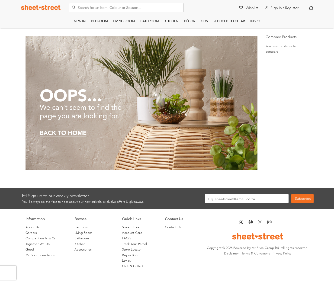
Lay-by (126, 260)
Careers (31, 233)
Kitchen (171, 21)
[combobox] (126, 7)
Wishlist (252, 7)
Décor (189, 21)
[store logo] (40, 7)
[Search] (72, 6)
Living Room (124, 21)
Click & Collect (132, 266)
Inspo (255, 21)
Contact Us (173, 227)
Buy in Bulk (130, 255)
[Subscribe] (302, 198)
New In (80, 21)
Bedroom (99, 21)
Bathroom (149, 21)
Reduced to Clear (229, 21)
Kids (204, 21)
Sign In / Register (284, 7)
